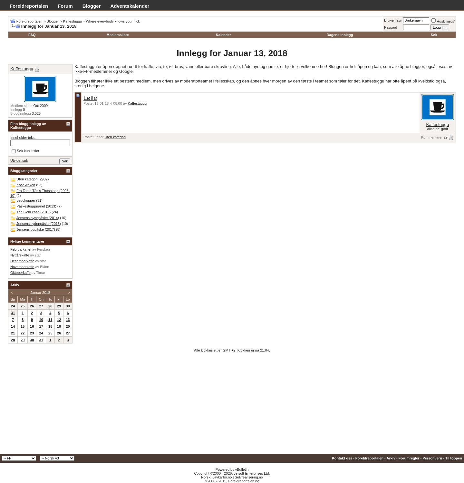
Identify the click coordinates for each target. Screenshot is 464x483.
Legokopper (25, 200)
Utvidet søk (19, 160)
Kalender (223, 35)
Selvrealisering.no (249, 477)
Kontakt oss (342, 458)
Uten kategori (114, 137)
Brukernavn (393, 20)
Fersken (43, 249)
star (38, 255)
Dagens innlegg (340, 35)
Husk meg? (443, 21)
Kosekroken (25, 185)
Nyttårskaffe (19, 255)
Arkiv (390, 458)
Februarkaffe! (20, 249)
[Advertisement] (232, 405)
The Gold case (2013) (33, 212)
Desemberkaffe (22, 261)
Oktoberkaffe (20, 273)
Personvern (432, 458)
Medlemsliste (117, 35)
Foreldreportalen (29, 6)
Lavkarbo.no (222, 477)
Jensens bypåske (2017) (35, 229)
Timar (40, 273)
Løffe (90, 97)
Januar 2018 (40, 293)
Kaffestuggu (137, 103)
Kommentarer (432, 137)
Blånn (44, 267)
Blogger (91, 6)
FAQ (32, 35)
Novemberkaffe (22, 267)
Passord (390, 27)
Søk (434, 35)
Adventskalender (130, 6)
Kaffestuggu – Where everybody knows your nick (101, 21)
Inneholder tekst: (23, 138)
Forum (65, 6)
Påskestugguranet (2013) (36, 206)
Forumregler (409, 458)
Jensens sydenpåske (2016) (38, 224)
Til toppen (453, 458)
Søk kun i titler (25, 151)
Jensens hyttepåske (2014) (37, 218)
